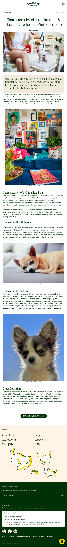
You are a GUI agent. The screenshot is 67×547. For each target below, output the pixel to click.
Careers (12, 536)
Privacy (41, 536)
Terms (34, 536)
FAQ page (17, 508)
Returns (50, 536)
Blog (37, 444)
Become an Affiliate (23, 536)
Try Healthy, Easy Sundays (33, 416)
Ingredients (9, 440)
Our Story (8, 435)
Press (4, 536)
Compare (7, 444)
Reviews (39, 440)
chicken (8, 401)
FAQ (37, 435)
